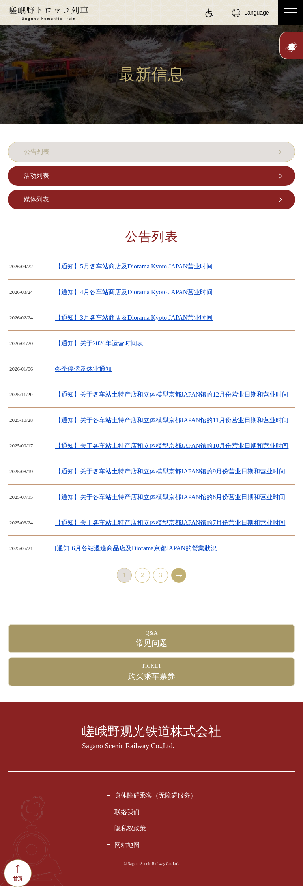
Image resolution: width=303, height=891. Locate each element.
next (178, 579)
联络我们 (127, 816)
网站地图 (127, 849)
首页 (17, 873)
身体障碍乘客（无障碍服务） (155, 800)
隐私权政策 (130, 832)
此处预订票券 (291, 47)
